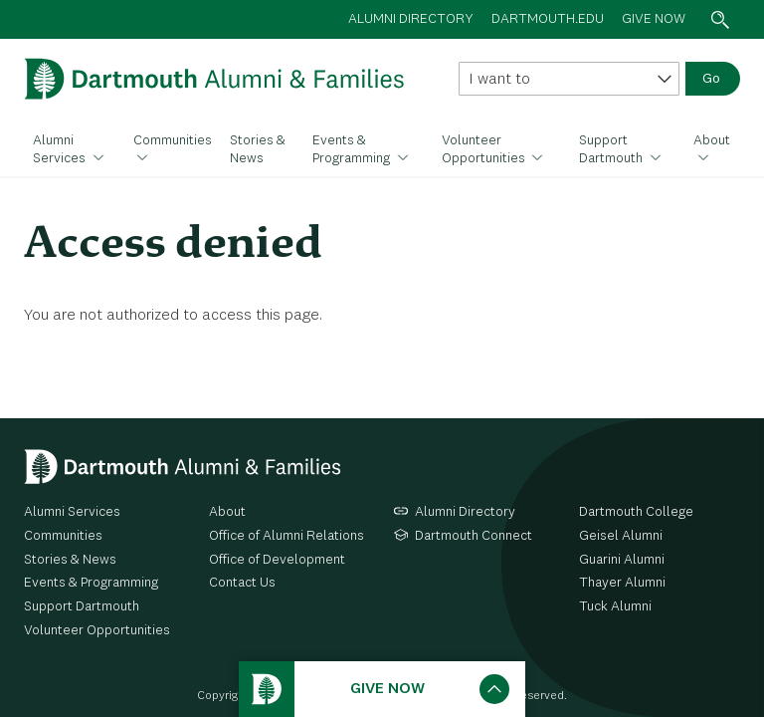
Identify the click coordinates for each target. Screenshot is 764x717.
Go (711, 79)
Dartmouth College (636, 512)
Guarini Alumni (622, 560)
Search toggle (720, 19)
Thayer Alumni (622, 583)
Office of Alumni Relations (286, 536)
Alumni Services (61, 149)
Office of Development (277, 560)
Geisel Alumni (621, 536)
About (711, 140)
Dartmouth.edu (547, 19)
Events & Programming (352, 149)
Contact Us (242, 583)
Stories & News (258, 149)
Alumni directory (411, 19)
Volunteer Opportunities (485, 149)
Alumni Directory (465, 512)
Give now (653, 19)
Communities (172, 140)
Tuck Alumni (615, 606)
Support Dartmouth (612, 149)
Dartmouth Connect (473, 536)
